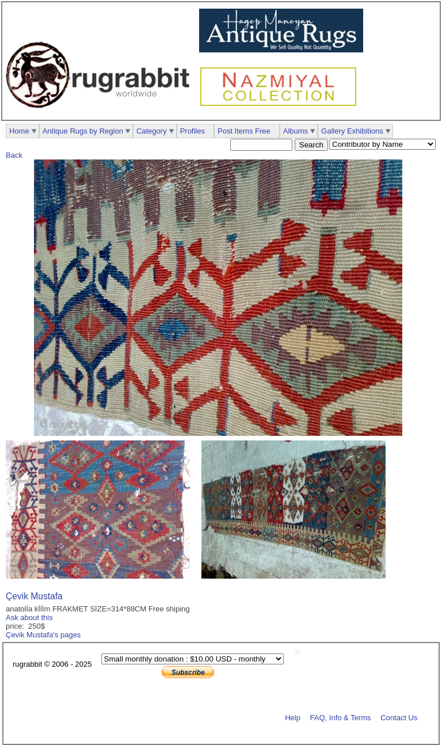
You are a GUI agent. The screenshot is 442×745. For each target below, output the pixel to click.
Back (14, 155)
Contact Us (398, 717)
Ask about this (29, 617)
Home (19, 131)
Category (151, 131)
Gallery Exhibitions (352, 131)
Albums (295, 131)
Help (292, 717)
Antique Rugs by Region (83, 131)
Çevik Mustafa (34, 596)
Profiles (192, 131)
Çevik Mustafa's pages (43, 634)
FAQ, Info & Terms (340, 717)
